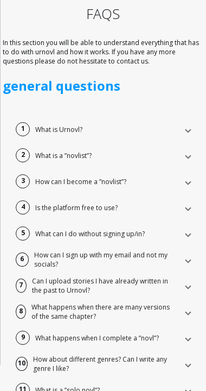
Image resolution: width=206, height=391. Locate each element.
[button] (103, 129)
